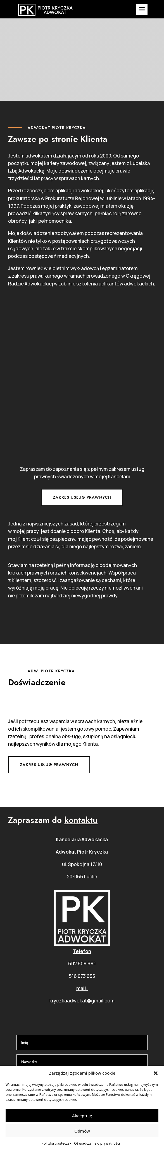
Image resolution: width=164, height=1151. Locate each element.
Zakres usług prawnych (82, 497)
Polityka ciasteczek (56, 1143)
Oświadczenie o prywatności (97, 1143)
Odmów (82, 1131)
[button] (155, 1073)
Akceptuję (82, 1115)
